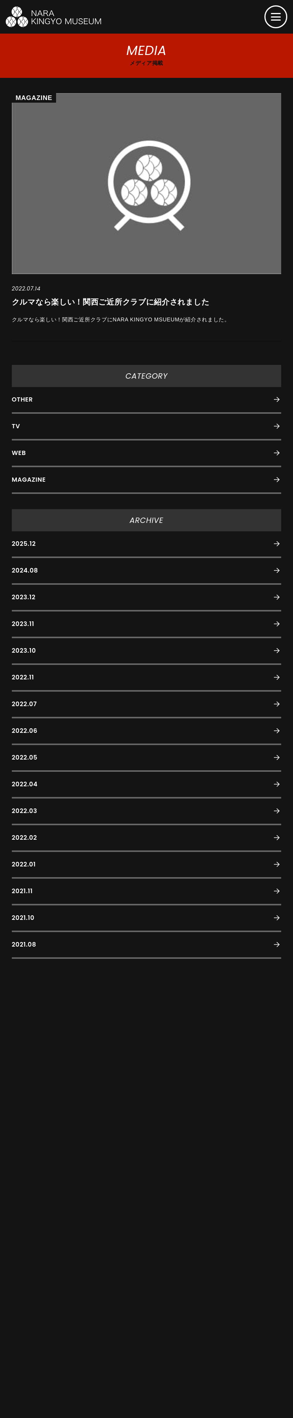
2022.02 (24, 837)
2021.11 (22, 891)
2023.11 (23, 623)
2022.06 (25, 730)
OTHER (22, 399)
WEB (19, 452)
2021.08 (24, 944)
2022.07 (24, 704)
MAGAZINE (29, 479)
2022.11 (23, 677)
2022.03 (24, 811)
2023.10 (24, 650)
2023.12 (23, 597)
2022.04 (25, 784)
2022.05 (25, 757)
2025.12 (24, 543)
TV (16, 426)
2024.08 (25, 570)
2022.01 (24, 864)
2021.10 (23, 917)
